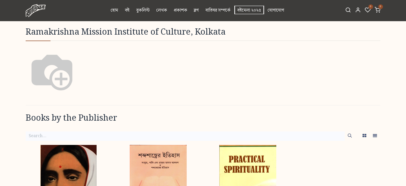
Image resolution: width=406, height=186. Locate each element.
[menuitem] (114, 10)
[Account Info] (358, 10)
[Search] (348, 10)
